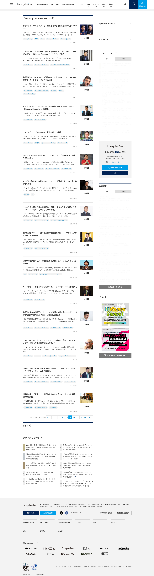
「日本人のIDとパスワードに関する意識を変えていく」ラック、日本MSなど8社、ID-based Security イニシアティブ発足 (50, 53)
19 (67, 417)
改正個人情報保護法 (41, 407)
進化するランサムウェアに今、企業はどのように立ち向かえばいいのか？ (50, 27)
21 (74, 417)
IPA (25, 274)
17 (59, 417)
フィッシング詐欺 (70, 381)
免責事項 (86, 567)
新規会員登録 (115, 168)
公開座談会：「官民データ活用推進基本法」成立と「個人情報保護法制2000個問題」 (50, 395)
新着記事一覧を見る (115, 287)
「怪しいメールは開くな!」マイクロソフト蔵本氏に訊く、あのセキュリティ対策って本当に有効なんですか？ (49, 341)
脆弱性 (37, 143)
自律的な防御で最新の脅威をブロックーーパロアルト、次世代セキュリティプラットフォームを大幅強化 (50, 370)
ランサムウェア (65, 39)
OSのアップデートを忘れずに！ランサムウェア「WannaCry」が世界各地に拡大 (49, 157)
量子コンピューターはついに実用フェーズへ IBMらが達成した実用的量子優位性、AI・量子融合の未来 (77, 447)
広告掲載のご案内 (123, 513)
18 (63, 417)
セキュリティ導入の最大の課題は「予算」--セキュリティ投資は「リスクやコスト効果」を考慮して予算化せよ (49, 208)
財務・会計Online (68, 4)
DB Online (55, 4)
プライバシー (28, 407)
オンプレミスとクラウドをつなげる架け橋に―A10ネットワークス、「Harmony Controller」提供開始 (49, 108)
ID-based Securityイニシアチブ (60, 65)
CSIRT (61, 90)
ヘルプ (58, 567)
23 (81, 417)
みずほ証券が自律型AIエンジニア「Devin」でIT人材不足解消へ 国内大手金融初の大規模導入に (78, 465)
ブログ (60, 531)
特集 (103, 4)
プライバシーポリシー (117, 567)
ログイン (115, 173)
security (26, 194)
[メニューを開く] (11, 4)
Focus (42, 39)
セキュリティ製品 (29, 94)
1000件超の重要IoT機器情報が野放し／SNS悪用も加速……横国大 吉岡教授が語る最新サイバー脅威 (41, 447)
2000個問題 (53, 407)
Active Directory (67, 328)
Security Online (42, 4)
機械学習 (53, 90)
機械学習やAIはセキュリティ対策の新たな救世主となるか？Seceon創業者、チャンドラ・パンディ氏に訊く (49, 78)
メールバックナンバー (115, 162)
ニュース (80, 4)
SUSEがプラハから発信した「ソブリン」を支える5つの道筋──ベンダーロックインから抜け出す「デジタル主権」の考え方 (78, 483)
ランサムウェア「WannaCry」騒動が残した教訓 (42, 132)
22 (78, 417)
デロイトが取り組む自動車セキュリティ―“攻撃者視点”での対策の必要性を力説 (50, 182)
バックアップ (39, 168)
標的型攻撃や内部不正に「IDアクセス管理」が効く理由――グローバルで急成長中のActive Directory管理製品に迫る (50, 313)
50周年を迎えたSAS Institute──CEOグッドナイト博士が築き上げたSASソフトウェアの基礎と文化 (78, 474)
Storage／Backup (52, 39)
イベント (96, 4)
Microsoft (37, 356)
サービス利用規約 (103, 567)
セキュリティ (28, 39)
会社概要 (93, 567)
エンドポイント (39, 299)
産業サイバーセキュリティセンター (50, 274)
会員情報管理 (77, 567)
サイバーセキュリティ (41, 65)
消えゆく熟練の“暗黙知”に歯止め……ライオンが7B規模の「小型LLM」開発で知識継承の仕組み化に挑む (41, 456)
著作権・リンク (66, 567)
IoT (33, 194)
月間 (123, 59)
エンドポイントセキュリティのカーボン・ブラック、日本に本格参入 (50, 287)
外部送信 (128, 567)
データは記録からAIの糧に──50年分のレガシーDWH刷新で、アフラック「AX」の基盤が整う (41, 465)
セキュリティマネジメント (59, 220)
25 (89, 417)
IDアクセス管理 (55, 328)
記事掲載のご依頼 (106, 513)
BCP (36, 39)
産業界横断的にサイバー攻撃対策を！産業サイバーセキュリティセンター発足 (50, 262)
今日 (107, 59)
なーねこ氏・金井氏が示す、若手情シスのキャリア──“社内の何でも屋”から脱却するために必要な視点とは (40, 481)
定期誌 (111, 4)
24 (85, 417)
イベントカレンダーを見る (114, 355)
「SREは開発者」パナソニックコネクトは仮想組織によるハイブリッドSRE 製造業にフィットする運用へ (77, 456)
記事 (88, 4)
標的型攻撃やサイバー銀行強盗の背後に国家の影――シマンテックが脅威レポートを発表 (50, 234)
